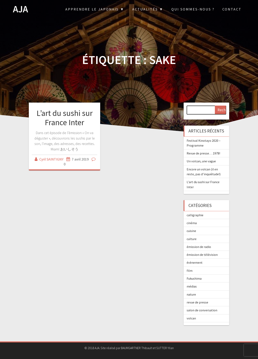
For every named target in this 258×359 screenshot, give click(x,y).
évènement (195, 262)
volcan (191, 318)
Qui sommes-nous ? (192, 9)
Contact (231, 9)
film (189, 271)
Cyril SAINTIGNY (51, 159)
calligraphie (195, 215)
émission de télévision (202, 255)
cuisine (191, 231)
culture (192, 239)
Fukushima (194, 278)
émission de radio (199, 247)
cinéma (192, 223)
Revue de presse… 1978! (203, 153)
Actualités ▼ (147, 9)
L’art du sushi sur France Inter (64, 117)
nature (191, 294)
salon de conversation (202, 310)
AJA (20, 9)
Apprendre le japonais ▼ (94, 9)
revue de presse (197, 302)
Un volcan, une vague (201, 161)
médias (192, 286)
